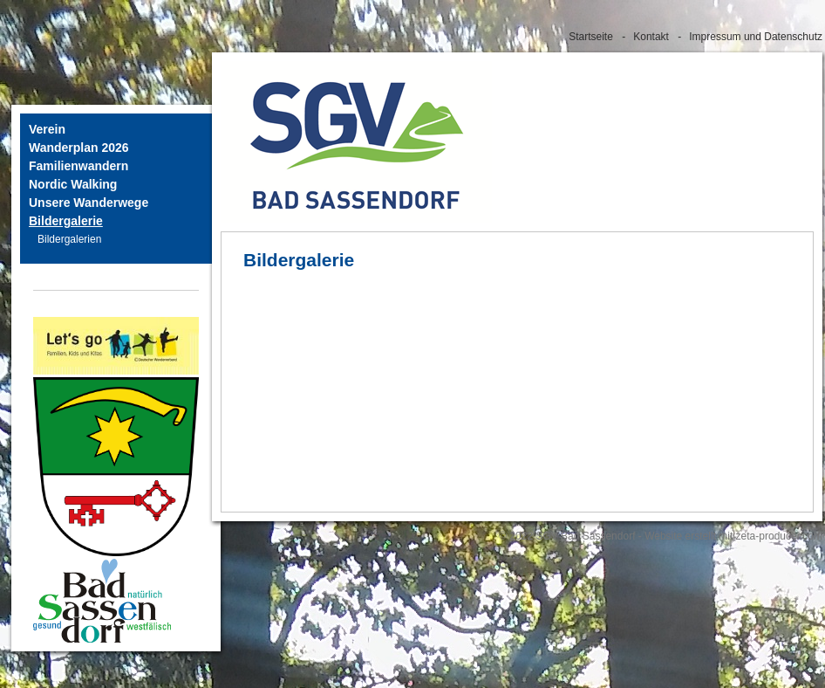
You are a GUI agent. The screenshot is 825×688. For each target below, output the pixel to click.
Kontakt (651, 37)
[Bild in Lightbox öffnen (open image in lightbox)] (102, 601)
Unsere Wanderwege (88, 203)
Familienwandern (78, 166)
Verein (47, 129)
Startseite (591, 37)
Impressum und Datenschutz (755, 37)
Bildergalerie (66, 221)
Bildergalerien (69, 239)
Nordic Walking (73, 184)
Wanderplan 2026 (79, 148)
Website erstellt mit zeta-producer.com (733, 536)
